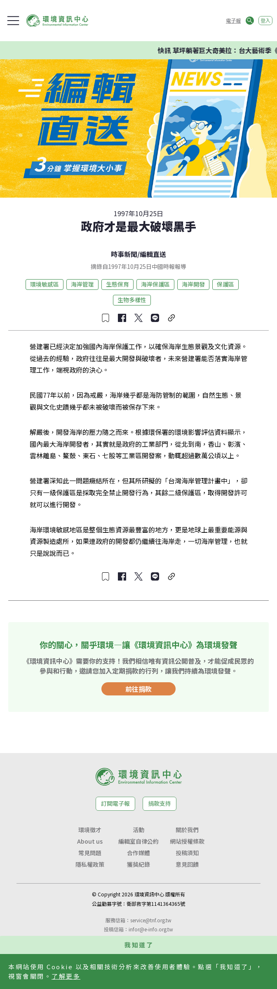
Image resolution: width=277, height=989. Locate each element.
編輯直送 (153, 254)
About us (90, 841)
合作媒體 (138, 853)
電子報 (233, 20)
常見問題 (89, 853)
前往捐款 (138, 689)
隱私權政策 (89, 864)
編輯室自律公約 (138, 841)
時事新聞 (124, 254)
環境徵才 (89, 830)
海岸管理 (82, 284)
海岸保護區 (155, 284)
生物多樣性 (131, 300)
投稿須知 (187, 853)
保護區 (225, 284)
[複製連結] (171, 318)
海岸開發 (193, 284)
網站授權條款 (187, 841)
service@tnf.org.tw (150, 920)
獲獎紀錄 (138, 864)
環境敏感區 (44, 284)
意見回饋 (187, 864)
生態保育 (117, 284)
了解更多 (66, 976)
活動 (138, 830)
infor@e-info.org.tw (151, 929)
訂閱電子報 (115, 803)
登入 (265, 20)
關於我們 (187, 830)
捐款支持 (159, 803)
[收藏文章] (105, 318)
